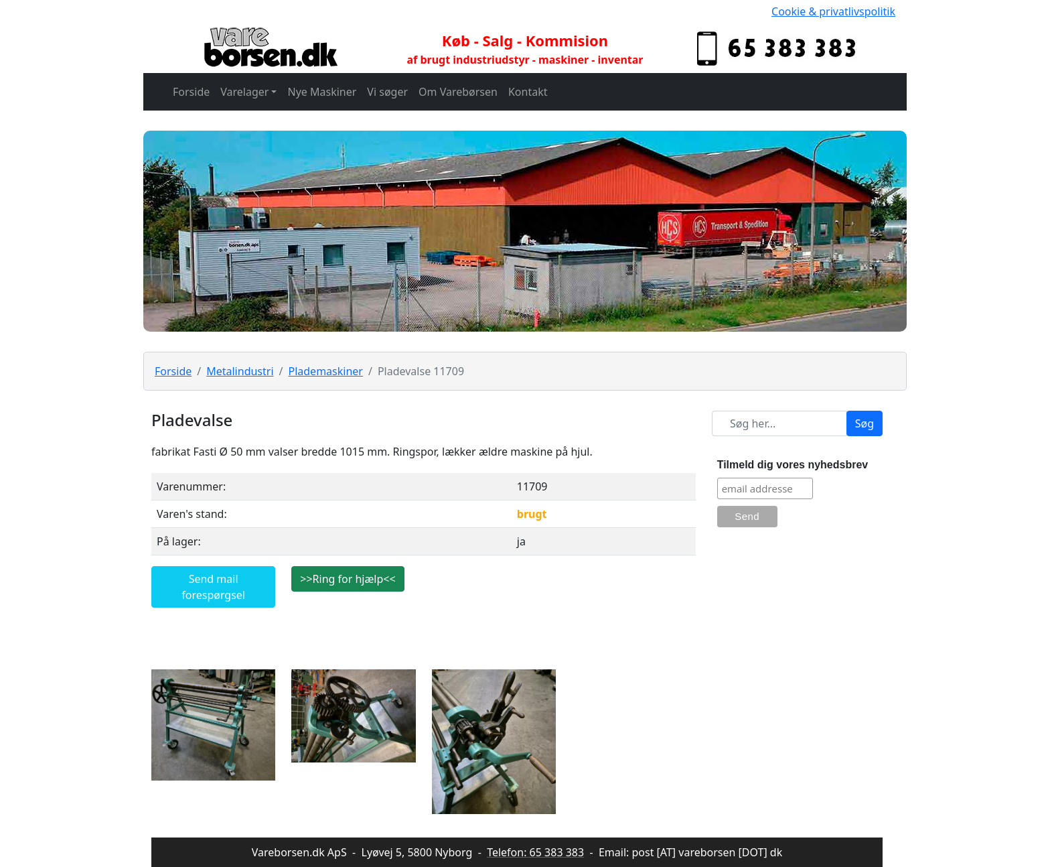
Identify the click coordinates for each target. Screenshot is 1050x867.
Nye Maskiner (321, 91)
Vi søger (387, 91)
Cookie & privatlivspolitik (833, 11)
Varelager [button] (244, 91)
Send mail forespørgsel (213, 587)
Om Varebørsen (458, 91)
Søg (864, 423)
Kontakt (528, 91)
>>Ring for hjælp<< (347, 579)
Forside (191, 91)
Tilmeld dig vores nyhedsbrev (793, 464)
